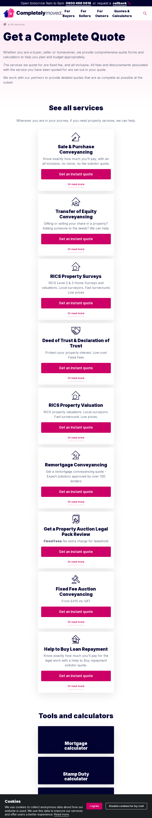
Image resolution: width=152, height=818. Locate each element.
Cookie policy (135, 793)
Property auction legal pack (36, 698)
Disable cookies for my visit (126, 806)
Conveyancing (37, 622)
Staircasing (35, 749)
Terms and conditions (19, 793)
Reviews (67, 664)
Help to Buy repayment (36, 726)
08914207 (118, 781)
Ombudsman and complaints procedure (92, 793)
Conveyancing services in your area (73, 684)
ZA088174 (41, 786)
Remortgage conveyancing (37, 683)
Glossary (67, 672)
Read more (61, 814)
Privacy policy (49, 793)
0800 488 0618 (78, 3)
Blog (64, 656)
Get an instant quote (37, 203)
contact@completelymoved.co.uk (124, 674)
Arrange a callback (68, 645)
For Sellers (85, 13)
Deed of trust (36, 655)
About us (67, 627)
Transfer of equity (35, 632)
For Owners (101, 13)
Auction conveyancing (37, 713)
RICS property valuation (33, 668)
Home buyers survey (37, 645)
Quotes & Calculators (122, 13)
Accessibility (70, 705)
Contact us (69, 635)
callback (122, 3)
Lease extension (34, 738)
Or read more (36, 218)
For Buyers (69, 13)
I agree (94, 806)
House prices (71, 697)
